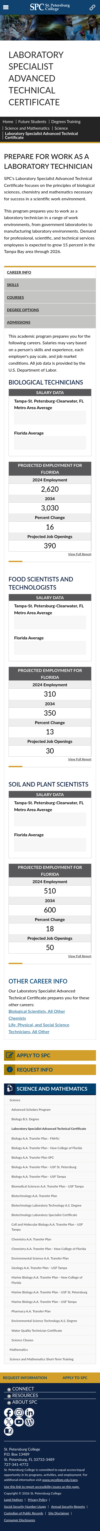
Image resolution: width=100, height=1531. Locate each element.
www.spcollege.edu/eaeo (60, 1480)
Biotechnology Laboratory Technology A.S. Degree (46, 1205)
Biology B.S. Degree (25, 1119)
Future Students (32, 121)
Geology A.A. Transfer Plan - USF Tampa (39, 1268)
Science (61, 128)
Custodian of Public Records (23, 1513)
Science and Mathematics (27, 128)
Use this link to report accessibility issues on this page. (41, 1487)
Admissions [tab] (18, 322)
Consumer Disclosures (19, 1520)
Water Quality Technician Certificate (36, 1331)
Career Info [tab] (19, 272)
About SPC (24, 1402)
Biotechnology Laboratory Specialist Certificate (44, 1215)
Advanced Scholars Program (31, 1110)
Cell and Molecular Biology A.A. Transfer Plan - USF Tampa (47, 1226)
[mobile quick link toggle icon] (92, 8)
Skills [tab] (13, 284)
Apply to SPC (27, 1055)
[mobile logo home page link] (50, 7)
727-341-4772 (16, 1464)
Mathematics (19, 1350)
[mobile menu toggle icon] (6, 7)
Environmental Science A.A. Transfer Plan (40, 1258)
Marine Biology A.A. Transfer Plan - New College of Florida (46, 1279)
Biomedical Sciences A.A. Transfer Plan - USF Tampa (47, 1186)
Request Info (28, 1069)
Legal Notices (13, 1500)
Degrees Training (66, 121)
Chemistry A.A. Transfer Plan (31, 1239)
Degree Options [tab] (23, 310)
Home (8, 121)
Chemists (17, 1017)
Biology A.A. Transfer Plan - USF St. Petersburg (44, 1167)
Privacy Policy (37, 1500)
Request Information (25, 1377)
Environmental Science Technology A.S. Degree (44, 1321)
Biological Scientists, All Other (37, 1011)
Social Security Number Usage (25, 1507)
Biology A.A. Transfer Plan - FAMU (35, 1138)
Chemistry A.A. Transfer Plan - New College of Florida (48, 1249)
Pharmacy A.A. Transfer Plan (31, 1311)
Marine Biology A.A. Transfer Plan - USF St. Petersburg (49, 1292)
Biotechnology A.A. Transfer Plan (34, 1196)
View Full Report (79, 554)
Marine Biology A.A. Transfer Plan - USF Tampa (44, 1302)
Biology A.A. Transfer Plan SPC (32, 1157)
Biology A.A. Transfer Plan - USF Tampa (38, 1176)
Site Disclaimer (58, 1513)
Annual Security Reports (68, 1507)
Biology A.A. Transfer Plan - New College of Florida (46, 1148)
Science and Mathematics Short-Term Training (42, 1359)
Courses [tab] (15, 297)
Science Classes (22, 1340)
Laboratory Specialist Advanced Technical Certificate (48, 1129)
